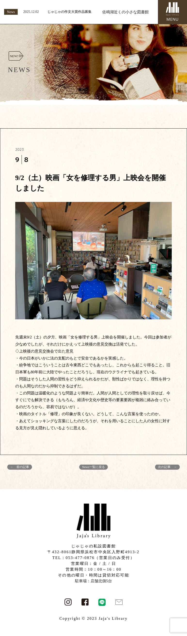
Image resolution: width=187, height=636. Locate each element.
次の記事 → (167, 467)
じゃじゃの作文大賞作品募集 (69, 12)
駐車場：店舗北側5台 (93, 581)
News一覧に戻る (93, 467)
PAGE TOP (178, 612)
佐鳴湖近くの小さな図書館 (125, 12)
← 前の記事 (19, 467)
